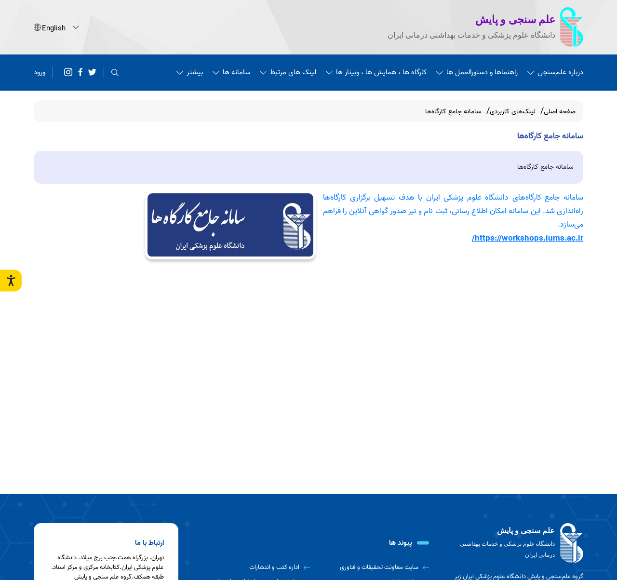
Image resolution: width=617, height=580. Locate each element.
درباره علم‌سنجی (555, 72)
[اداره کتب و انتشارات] (254, 567)
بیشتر (189, 72)
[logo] (515, 543)
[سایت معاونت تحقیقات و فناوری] (373, 567)
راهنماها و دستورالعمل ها (477, 72)
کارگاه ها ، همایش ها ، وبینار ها (376, 72)
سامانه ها (231, 72)
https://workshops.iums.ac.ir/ (527, 238)
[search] (115, 72)
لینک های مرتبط (288, 72)
